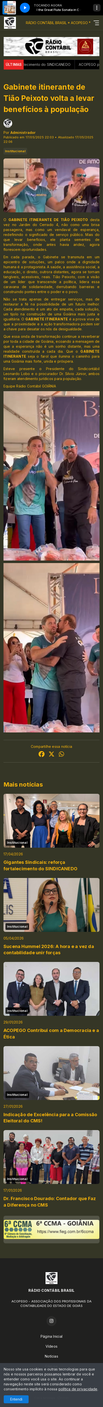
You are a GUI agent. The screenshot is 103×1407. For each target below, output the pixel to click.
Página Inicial (51, 1336)
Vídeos (51, 1346)
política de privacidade (78, 1389)
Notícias (51, 1356)
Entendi (16, 1399)
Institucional (15, 151)
